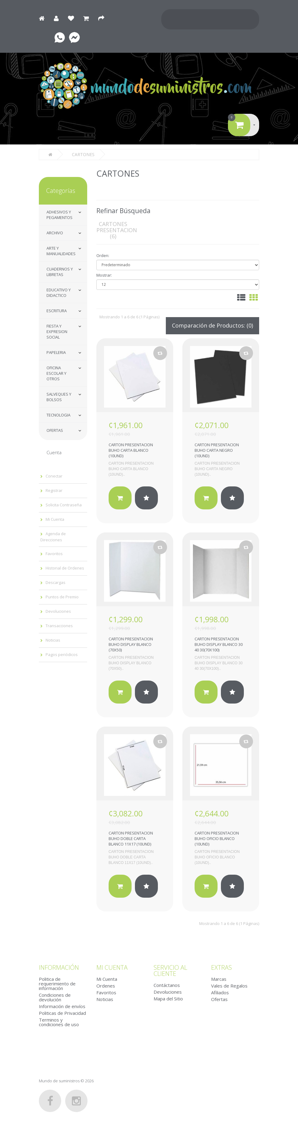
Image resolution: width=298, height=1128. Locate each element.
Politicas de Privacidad (62, 1013)
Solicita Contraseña (64, 505)
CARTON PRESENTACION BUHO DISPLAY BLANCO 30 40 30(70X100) (219, 644)
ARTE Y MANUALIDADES (61, 250)
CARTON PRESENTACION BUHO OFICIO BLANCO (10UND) (217, 838)
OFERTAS (55, 430)
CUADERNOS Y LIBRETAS (60, 271)
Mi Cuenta (55, 519)
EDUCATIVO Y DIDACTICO (59, 292)
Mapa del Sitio (168, 999)
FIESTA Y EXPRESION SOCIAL (57, 331)
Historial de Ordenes (65, 568)
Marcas (218, 979)
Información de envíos (62, 1006)
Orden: (102, 255)
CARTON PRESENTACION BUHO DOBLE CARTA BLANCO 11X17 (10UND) (131, 838)
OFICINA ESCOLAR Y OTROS (56, 373)
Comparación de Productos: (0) (212, 325)
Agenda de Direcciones (53, 537)
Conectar (54, 476)
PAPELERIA (56, 352)
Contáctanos (167, 985)
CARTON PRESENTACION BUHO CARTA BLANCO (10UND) (131, 450)
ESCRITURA (57, 310)
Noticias (53, 640)
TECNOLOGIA (58, 415)
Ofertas (219, 999)
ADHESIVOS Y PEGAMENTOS (60, 214)
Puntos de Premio (62, 597)
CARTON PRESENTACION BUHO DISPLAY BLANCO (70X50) (131, 644)
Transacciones (59, 625)
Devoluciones (58, 611)
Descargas (55, 582)
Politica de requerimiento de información (57, 983)
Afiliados (220, 992)
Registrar (54, 490)
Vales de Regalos (229, 986)
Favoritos (54, 553)
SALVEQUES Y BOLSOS (59, 396)
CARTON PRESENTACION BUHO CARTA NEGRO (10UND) (217, 450)
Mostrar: (104, 275)
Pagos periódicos (62, 654)
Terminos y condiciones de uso (59, 1022)
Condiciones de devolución (55, 997)
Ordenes (105, 986)
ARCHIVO (55, 233)
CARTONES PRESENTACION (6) (116, 230)
